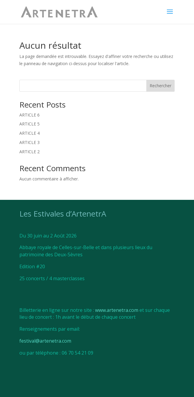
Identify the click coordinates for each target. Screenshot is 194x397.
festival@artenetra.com (45, 341)
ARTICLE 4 (29, 133)
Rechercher (160, 85)
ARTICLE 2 (29, 151)
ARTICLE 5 (29, 124)
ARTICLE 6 (29, 115)
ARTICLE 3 (29, 142)
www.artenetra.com (116, 310)
